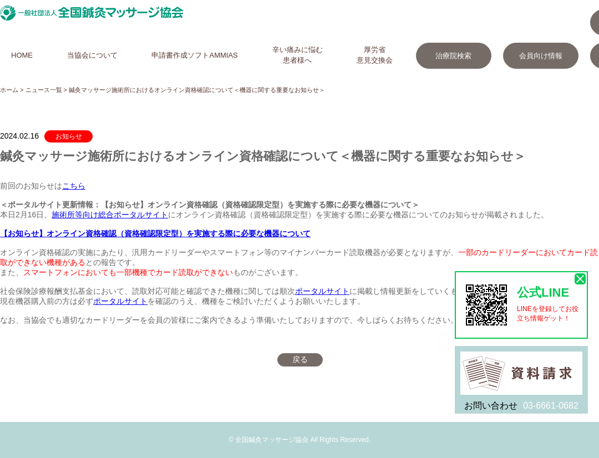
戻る (300, 359)
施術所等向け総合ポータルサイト (110, 214)
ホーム (9, 89)
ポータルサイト (322, 291)
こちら (73, 185)
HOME (22, 55)
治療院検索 (453, 56)
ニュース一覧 (44, 89)
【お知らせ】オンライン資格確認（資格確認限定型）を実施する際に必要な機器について (155, 233)
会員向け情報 (540, 56)
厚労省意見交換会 (375, 54)
